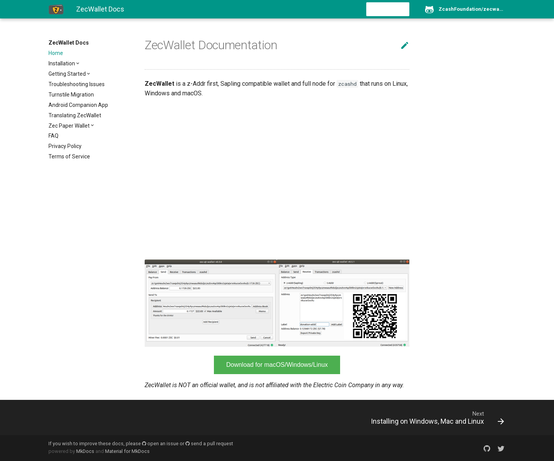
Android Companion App (78, 105)
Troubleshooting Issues (76, 84)
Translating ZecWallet (74, 115)
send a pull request (209, 443)
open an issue (160, 443)
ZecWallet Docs (68, 43)
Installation (61, 63)
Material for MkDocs (127, 451)
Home (55, 53)
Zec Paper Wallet (69, 126)
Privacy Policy (65, 146)
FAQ (53, 136)
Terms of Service (69, 156)
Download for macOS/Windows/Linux (277, 364)
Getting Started (67, 74)
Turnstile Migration (71, 95)
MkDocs (85, 451)
